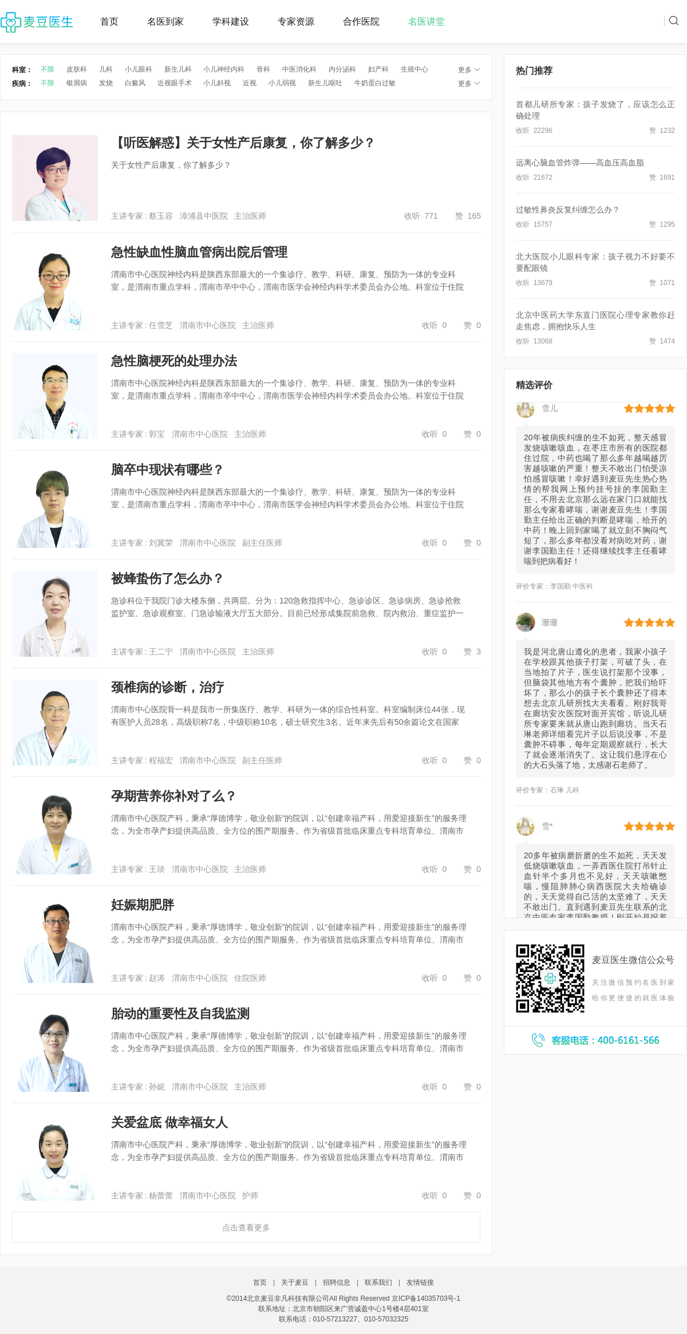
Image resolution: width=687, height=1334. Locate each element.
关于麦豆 (295, 1282)
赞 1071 (662, 283)
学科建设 (230, 21)
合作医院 (361, 21)
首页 (109, 21)
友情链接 (420, 1282)
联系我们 (378, 1282)
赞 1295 (662, 224)
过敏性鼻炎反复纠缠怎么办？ (568, 209)
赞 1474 (662, 341)
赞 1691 (662, 177)
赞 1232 (662, 131)
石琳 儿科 (564, 794)
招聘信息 (336, 1282)
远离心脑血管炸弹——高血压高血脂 (580, 162)
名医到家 (165, 21)
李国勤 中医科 (571, 590)
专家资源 (296, 21)
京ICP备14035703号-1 (426, 1298)
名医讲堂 (426, 21)
